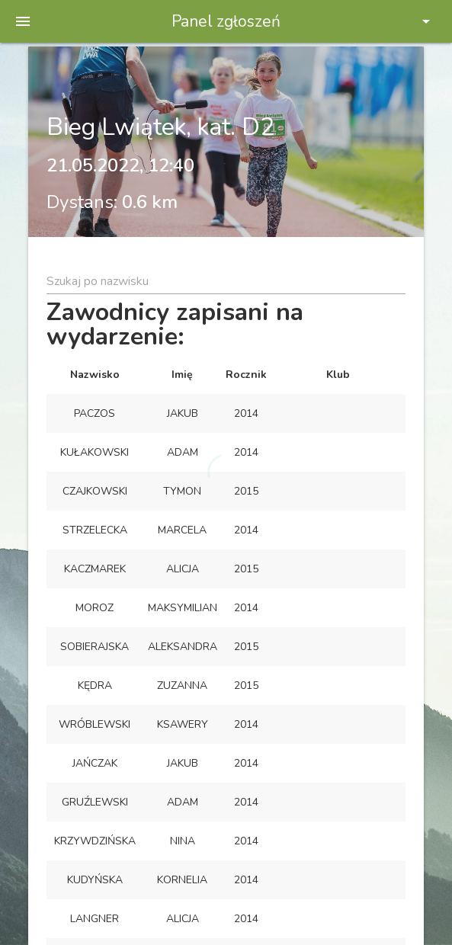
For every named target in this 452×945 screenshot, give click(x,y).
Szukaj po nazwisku (97, 281)
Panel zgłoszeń (226, 21)
